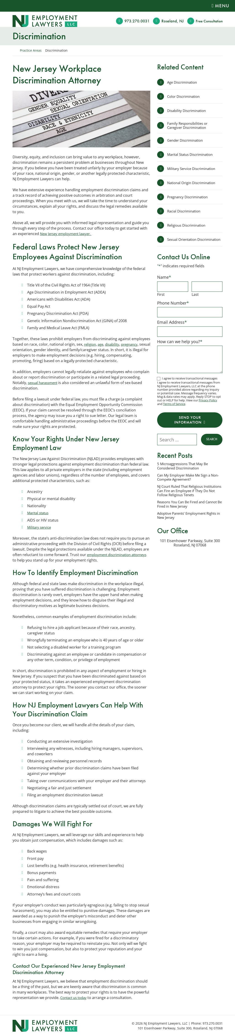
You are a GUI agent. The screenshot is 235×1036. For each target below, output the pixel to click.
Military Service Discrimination (193, 170)
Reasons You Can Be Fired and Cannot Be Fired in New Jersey (183, 511)
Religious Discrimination (188, 228)
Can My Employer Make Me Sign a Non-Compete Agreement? (185, 484)
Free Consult (208, 21)
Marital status (39, 512)
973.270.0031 (135, 21)
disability (114, 344)
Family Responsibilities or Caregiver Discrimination (189, 126)
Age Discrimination (183, 82)
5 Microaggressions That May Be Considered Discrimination (185, 472)
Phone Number (173, 308)
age (102, 344)
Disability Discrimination (188, 111)
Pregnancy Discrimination (189, 199)
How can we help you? (179, 347)
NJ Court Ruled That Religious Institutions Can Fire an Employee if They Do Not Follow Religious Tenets (188, 497)
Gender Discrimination (186, 141)
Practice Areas (31, 50)
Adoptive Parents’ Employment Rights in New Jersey (189, 522)
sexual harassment (44, 382)
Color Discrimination (185, 96)
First (161, 299)
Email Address (172, 328)
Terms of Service (174, 410)
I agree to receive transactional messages (189, 384)
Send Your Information (188, 426)
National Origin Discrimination (193, 184)
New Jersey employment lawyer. (67, 233)
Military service (40, 527)
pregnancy (133, 344)
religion (90, 344)
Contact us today (75, 997)
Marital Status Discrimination (192, 156)
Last (195, 299)
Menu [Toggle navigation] (222, 6)
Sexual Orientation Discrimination (183, 243)
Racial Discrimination (185, 213)
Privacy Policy (208, 406)
